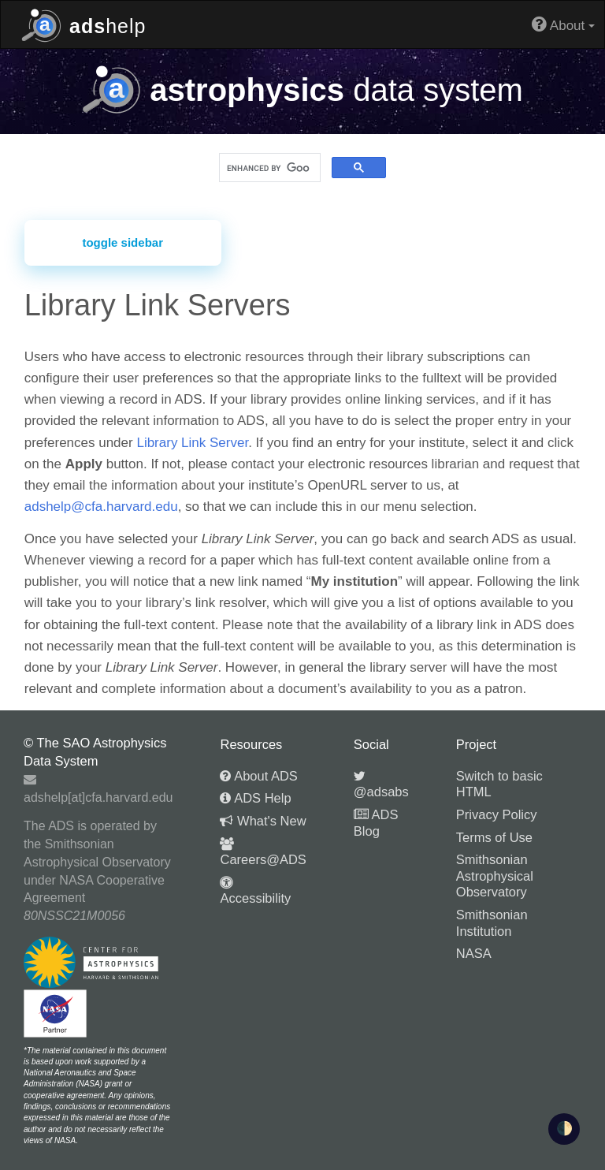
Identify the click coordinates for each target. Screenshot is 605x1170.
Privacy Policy (496, 814)
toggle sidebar (122, 242)
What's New (263, 821)
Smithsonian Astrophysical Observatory (494, 875)
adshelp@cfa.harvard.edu (101, 506)
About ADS (258, 776)
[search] (268, 168)
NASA (474, 953)
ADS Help (255, 798)
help (83, 24)
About (563, 24)
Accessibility (255, 891)
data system (302, 90)
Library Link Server (192, 442)
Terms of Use (494, 837)
